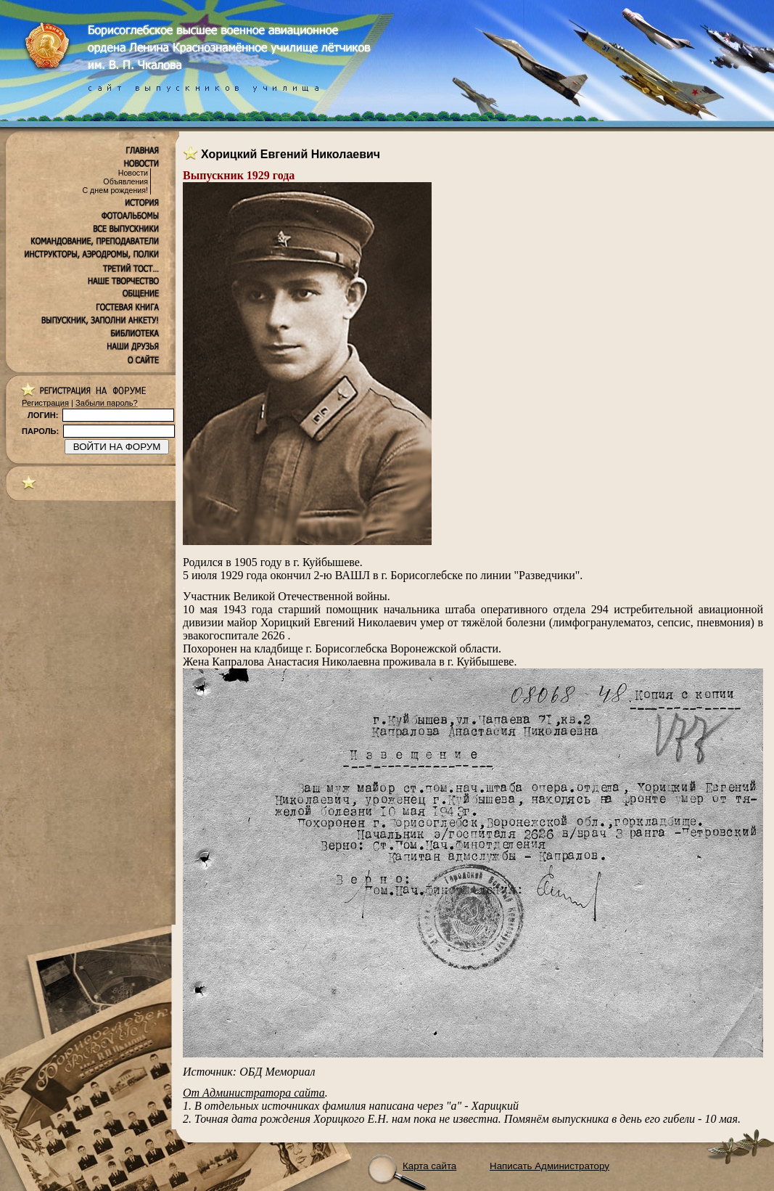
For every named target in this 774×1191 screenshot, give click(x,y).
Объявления (125, 181)
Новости (133, 172)
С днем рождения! (115, 190)
